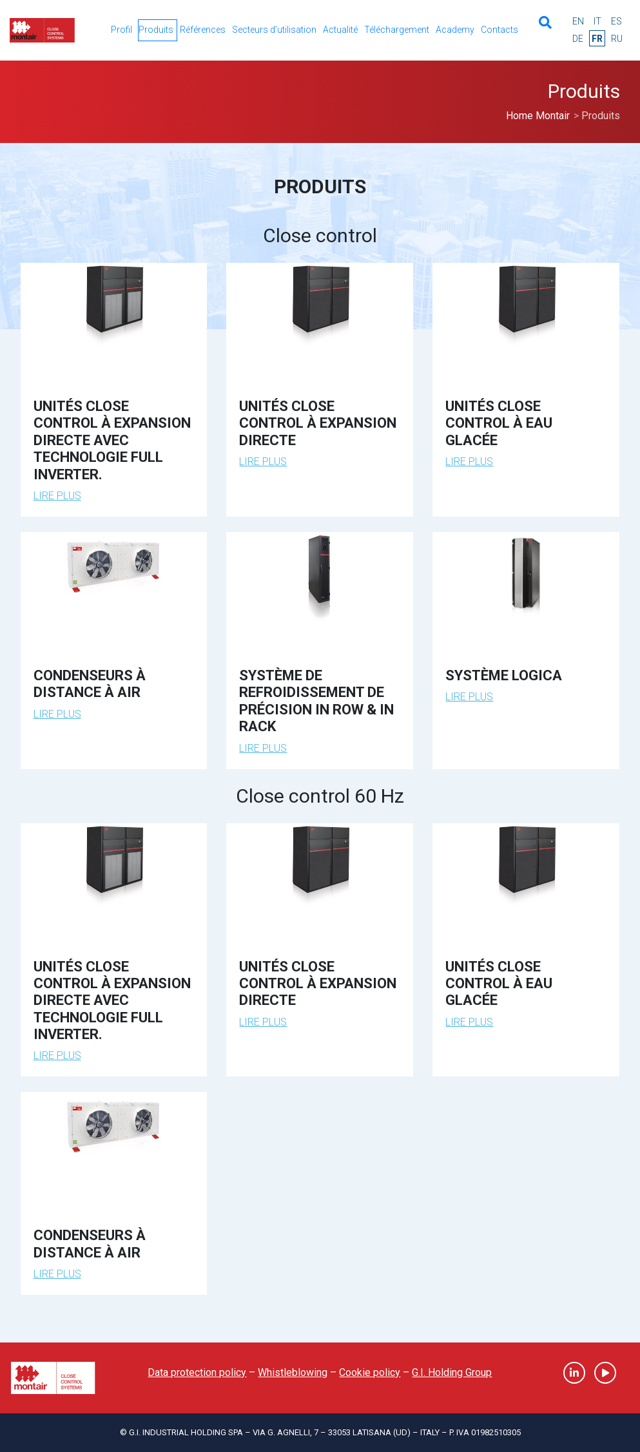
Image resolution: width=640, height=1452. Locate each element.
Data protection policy (197, 1372)
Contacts (499, 29)
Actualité (340, 29)
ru (617, 38)
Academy (455, 29)
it (597, 21)
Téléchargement (396, 29)
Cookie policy (369, 1372)
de (577, 38)
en (578, 21)
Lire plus (57, 496)
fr (597, 38)
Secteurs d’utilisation (274, 29)
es (616, 21)
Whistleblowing (292, 1372)
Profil (121, 29)
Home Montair (538, 116)
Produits (156, 29)
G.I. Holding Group (452, 1372)
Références (203, 29)
